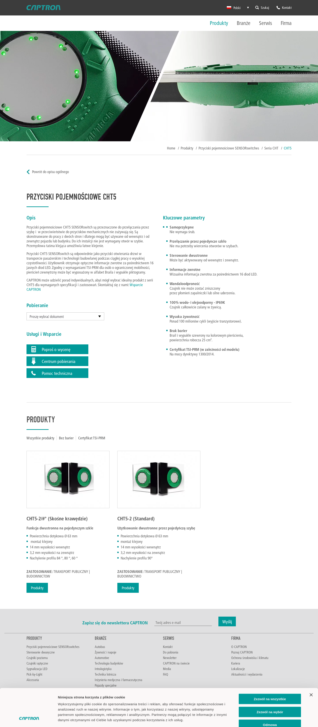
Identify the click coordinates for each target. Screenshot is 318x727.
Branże (243, 23)
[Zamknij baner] (311, 659)
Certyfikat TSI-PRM (91, 438)
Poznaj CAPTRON (242, 652)
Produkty (219, 23)
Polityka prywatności (75, 695)
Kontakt (167, 646)
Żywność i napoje (105, 652)
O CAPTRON (239, 646)
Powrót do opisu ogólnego (50, 171)
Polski (233, 7)
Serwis (265, 23)
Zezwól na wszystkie (270, 663)
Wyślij (227, 621)
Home (171, 148)
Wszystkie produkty (40, 438)
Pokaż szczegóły (235, 718)
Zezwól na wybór (270, 676)
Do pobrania (170, 652)
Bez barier (66, 438)
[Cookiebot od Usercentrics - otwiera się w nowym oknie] (28, 718)
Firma (286, 23)
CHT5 (288, 148)
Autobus (100, 646)
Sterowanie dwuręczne (40, 652)
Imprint (64, 700)
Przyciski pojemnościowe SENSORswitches (229, 148)
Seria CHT (271, 148)
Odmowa (270, 689)
